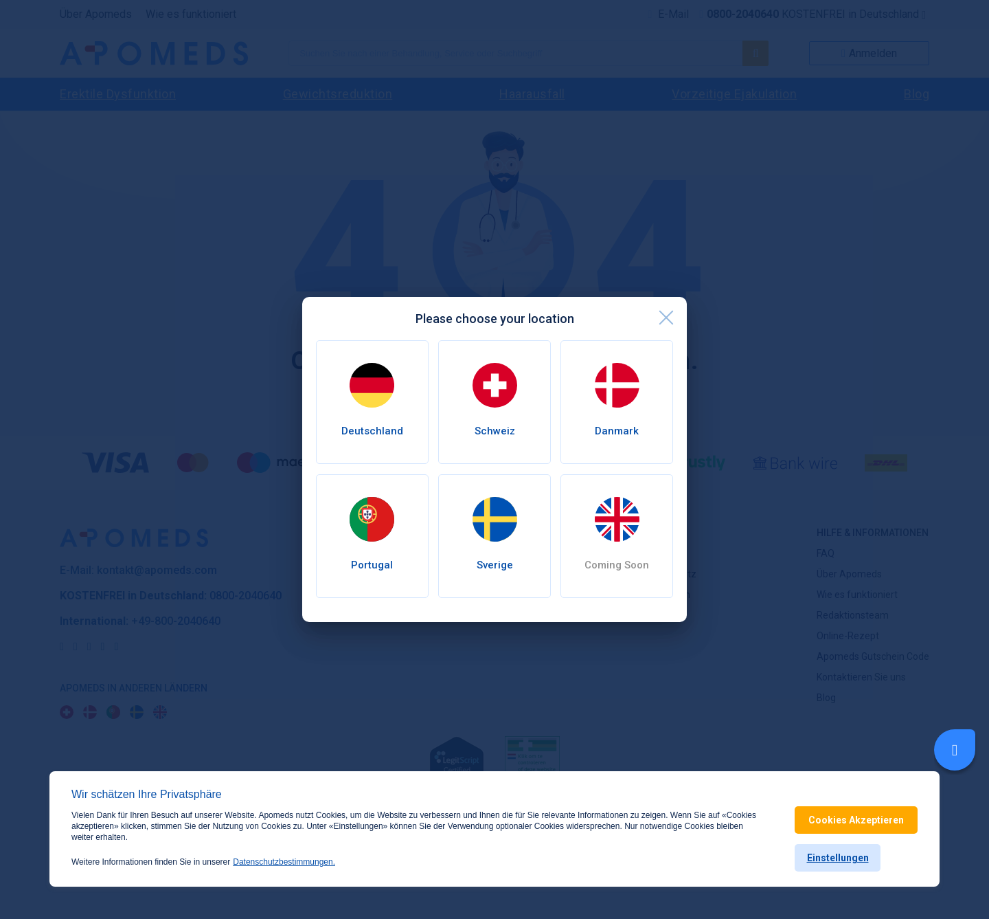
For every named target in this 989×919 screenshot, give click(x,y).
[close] (666, 317)
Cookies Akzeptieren (856, 820)
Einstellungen (838, 857)
